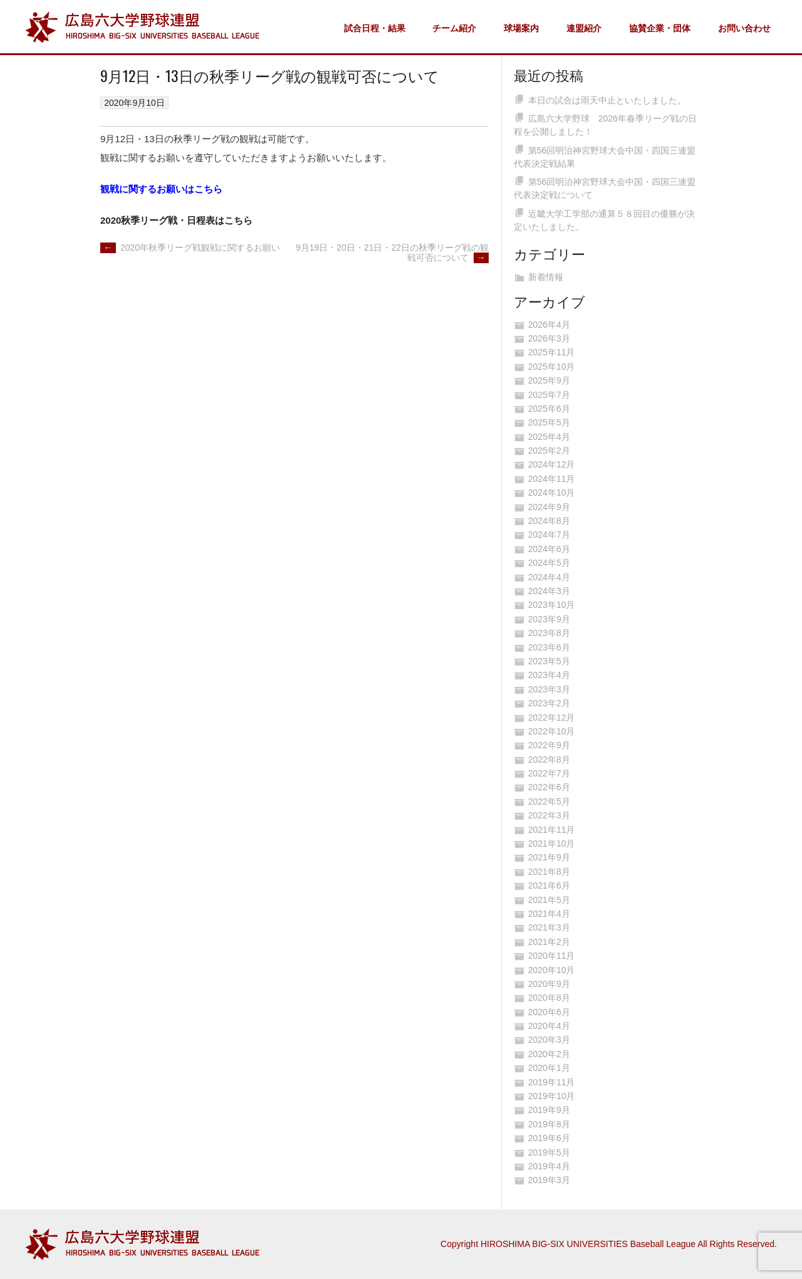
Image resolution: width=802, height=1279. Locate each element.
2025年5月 (549, 422)
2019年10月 (551, 1096)
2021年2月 (549, 942)
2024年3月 (549, 591)
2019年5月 (549, 1152)
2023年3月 (549, 689)
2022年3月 (549, 815)
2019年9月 (549, 1110)
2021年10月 (551, 843)
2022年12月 (551, 718)
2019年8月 (549, 1124)
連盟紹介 (584, 28)
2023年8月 (549, 633)
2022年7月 (549, 773)
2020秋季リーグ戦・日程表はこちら (176, 220)
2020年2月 (549, 1054)
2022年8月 (549, 759)
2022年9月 (549, 745)
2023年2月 (549, 703)
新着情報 (545, 277)
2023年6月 (549, 647)
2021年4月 (549, 914)
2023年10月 (551, 605)
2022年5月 (549, 801)
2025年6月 (549, 409)
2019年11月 (551, 1082)
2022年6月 (549, 787)
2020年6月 (549, 1012)
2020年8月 (549, 998)
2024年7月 (549, 535)
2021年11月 (551, 830)
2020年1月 (549, 1068)
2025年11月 (551, 352)
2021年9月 (549, 857)
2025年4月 (549, 437)
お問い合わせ (744, 28)
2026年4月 (549, 325)
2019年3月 (549, 1180)
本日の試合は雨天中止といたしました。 (607, 100)
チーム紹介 (454, 28)
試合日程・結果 (374, 28)
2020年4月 (549, 1026)
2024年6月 (549, 549)
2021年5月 (549, 900)
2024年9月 (549, 507)
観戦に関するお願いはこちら (161, 189)
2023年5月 (549, 661)
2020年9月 (549, 984)
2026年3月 (549, 338)
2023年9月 (549, 619)
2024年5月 (549, 563)
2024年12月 (551, 464)
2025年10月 (551, 367)
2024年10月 (551, 493)
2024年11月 (551, 479)
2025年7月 (549, 395)
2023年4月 (549, 675)
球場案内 (521, 28)
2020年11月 (551, 956)
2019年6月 (549, 1138)
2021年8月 (549, 872)
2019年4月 (549, 1166)
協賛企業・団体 (659, 28)
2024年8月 (549, 521)
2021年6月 (549, 885)
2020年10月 (551, 970)
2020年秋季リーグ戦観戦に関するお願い (190, 248)
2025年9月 (549, 380)
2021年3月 (549, 927)
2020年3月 (549, 1040)
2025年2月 (549, 451)
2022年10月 (551, 731)
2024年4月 (549, 577)
